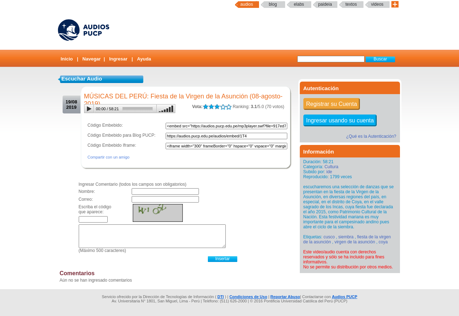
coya (383, 241)
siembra (346, 236)
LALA (205, 107)
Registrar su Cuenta (331, 104)
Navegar (91, 59)
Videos (377, 4)
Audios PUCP (344, 297)
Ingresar (118, 59)
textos (351, 4)
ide (329, 171)
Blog (273, 4)
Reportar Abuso (285, 297)
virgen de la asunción (355, 241)
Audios (246, 4)
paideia (325, 4)
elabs (299, 4)
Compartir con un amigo (109, 157)
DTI (221, 297)
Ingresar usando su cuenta (340, 120)
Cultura (331, 166)
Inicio (67, 59)
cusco (329, 236)
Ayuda (144, 59)
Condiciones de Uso (248, 297)
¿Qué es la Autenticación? (371, 136)
